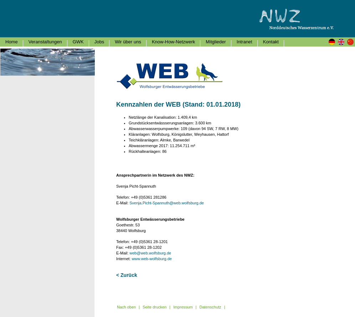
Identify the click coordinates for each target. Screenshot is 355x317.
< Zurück (126, 275)
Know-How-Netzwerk (173, 41)
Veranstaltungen (45, 41)
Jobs (99, 41)
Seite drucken (154, 307)
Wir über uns (128, 41)
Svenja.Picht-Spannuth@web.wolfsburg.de (166, 203)
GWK (78, 41)
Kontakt (271, 41)
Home (11, 41)
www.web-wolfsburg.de (152, 259)
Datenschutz (210, 307)
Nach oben (126, 307)
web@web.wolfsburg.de (150, 253)
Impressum (182, 307)
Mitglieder (216, 41)
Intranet (244, 41)
